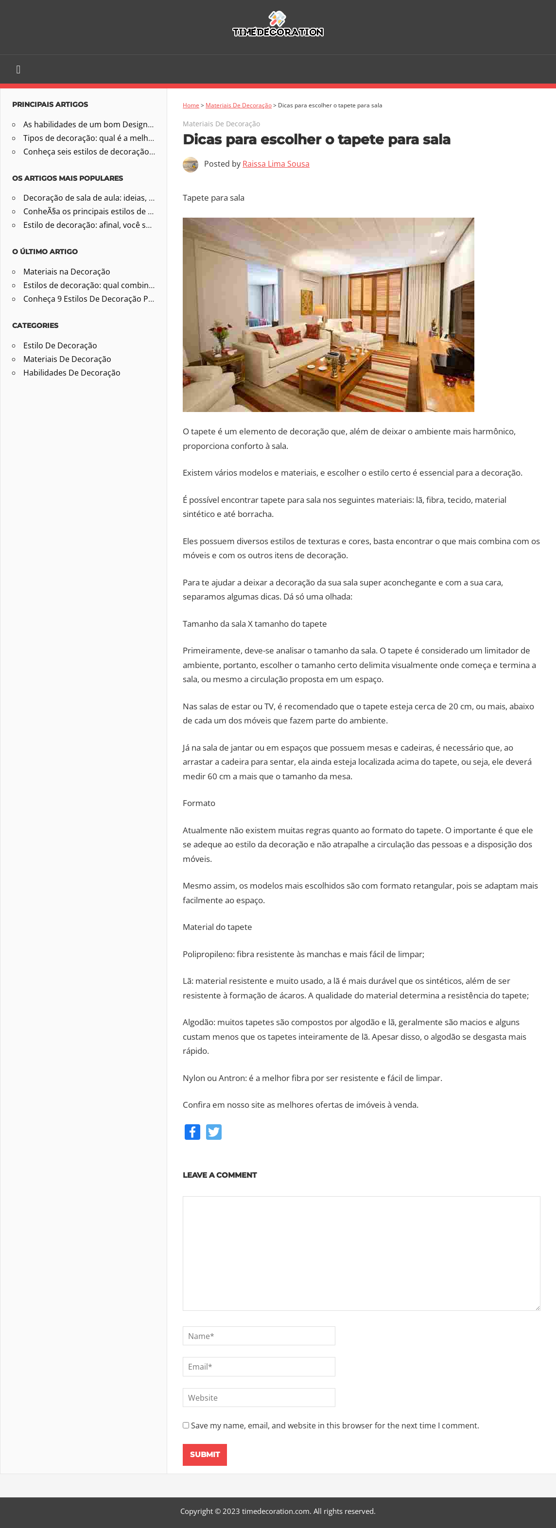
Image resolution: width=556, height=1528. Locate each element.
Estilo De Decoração (60, 345)
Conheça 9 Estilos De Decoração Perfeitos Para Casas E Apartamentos (151, 298)
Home (191, 105)
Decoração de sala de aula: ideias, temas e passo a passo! (128, 197)
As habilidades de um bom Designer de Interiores (114, 124)
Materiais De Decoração (239, 105)
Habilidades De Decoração (72, 372)
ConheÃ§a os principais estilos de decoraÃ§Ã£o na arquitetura (137, 211)
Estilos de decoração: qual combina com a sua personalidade (135, 285)
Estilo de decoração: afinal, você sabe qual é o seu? (116, 225)
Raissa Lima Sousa (276, 163)
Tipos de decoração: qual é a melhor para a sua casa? (121, 138)
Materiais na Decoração (66, 271)
